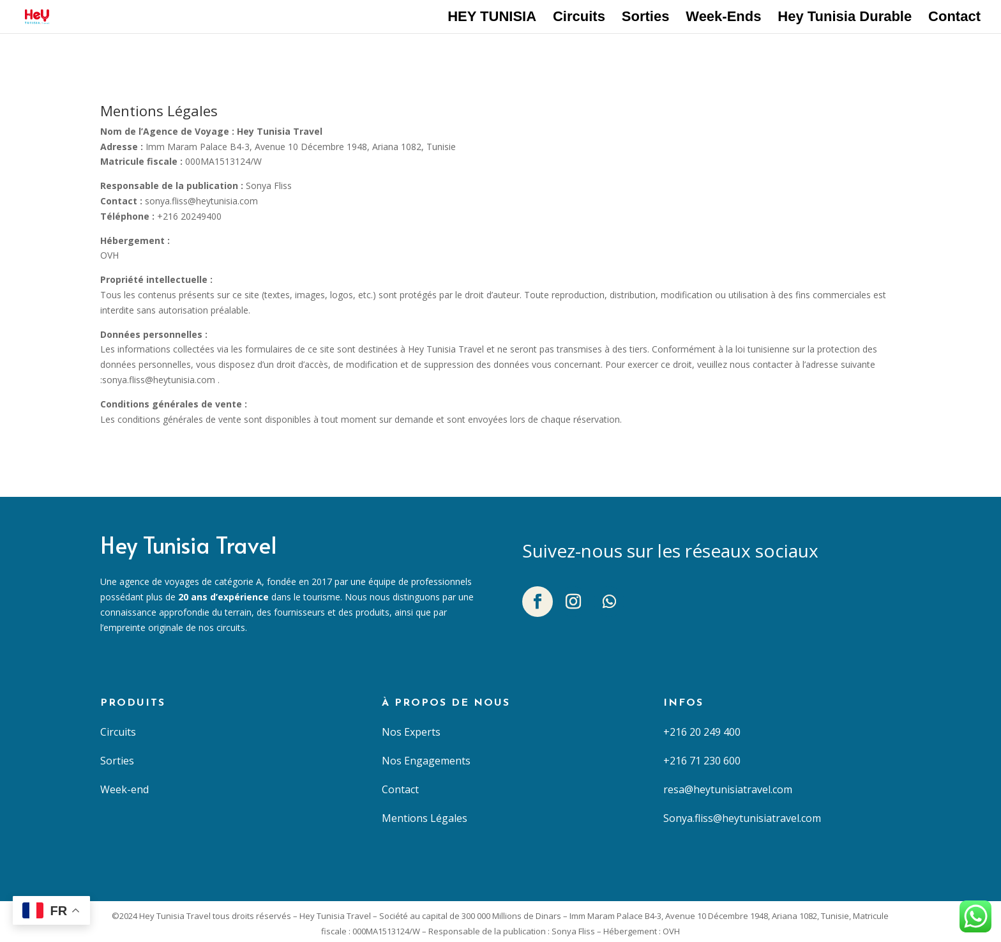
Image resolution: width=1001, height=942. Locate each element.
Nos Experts (411, 732)
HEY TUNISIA (492, 18)
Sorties (646, 18)
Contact (954, 18)
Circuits (579, 18)
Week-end (124, 789)
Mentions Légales (424, 818)
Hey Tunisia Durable (845, 18)
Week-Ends (723, 18)
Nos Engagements (426, 761)
